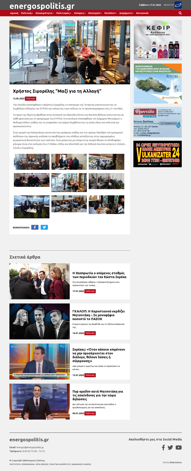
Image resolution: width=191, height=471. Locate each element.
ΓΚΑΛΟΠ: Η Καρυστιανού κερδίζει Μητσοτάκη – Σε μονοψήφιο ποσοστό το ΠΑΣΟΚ (98, 315)
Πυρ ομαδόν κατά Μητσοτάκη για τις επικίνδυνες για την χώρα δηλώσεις (97, 395)
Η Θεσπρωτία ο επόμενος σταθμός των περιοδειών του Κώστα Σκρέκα (99, 275)
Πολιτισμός (63, 13)
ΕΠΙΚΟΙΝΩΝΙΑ (28, 464)
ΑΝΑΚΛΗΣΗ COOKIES (81, 464)
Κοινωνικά (142, 13)
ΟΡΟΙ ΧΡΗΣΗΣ (42, 464)
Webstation (176, 462)
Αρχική (14, 13)
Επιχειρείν (94, 13)
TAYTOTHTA (15, 464)
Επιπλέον (110, 13)
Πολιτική (26, 13)
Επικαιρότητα (44, 13)
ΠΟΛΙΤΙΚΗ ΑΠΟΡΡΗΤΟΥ (60, 464)
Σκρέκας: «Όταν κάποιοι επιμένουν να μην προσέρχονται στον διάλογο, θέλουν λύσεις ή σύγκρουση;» (98, 355)
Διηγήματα (125, 13)
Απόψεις (79, 13)
